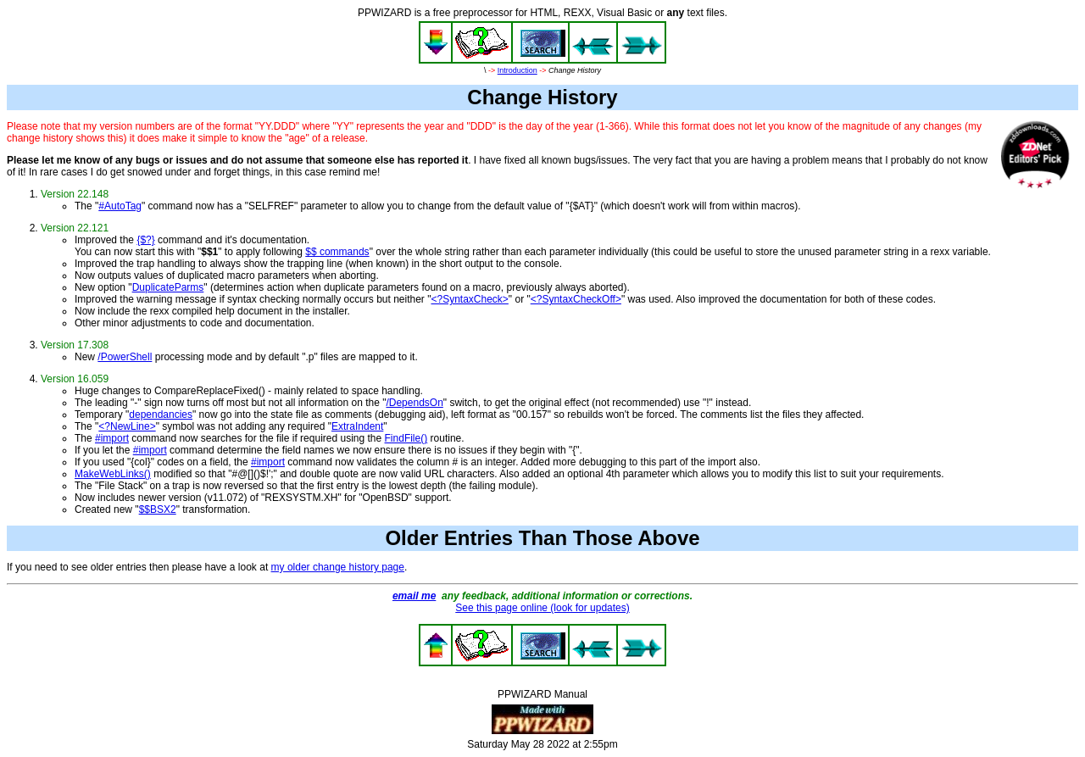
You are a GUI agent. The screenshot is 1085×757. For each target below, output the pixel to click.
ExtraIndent (357, 426)
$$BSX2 (157, 509)
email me (414, 596)
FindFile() (406, 438)
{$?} (145, 240)
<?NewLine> (126, 426)
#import (112, 438)
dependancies (160, 414)
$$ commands (337, 252)
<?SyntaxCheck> (469, 299)
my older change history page (337, 567)
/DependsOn (414, 403)
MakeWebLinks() (113, 474)
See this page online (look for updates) (542, 608)
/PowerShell (124, 357)
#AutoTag (120, 206)
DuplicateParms (168, 287)
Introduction (517, 70)
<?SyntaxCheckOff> (576, 299)
